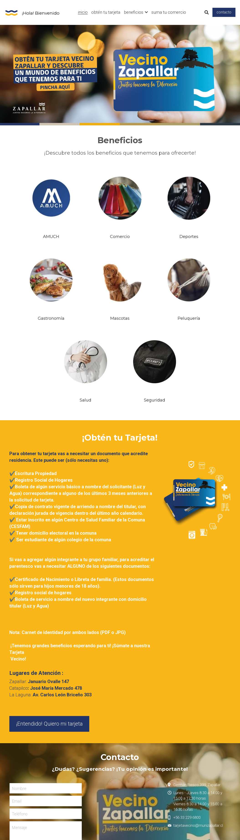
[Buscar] (206, 12)
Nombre (19, 681)
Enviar (45, 753)
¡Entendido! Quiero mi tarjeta (49, 617)
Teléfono (20, 707)
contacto (224, 12)
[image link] (11, 12)
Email (16, 694)
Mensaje (19, 720)
